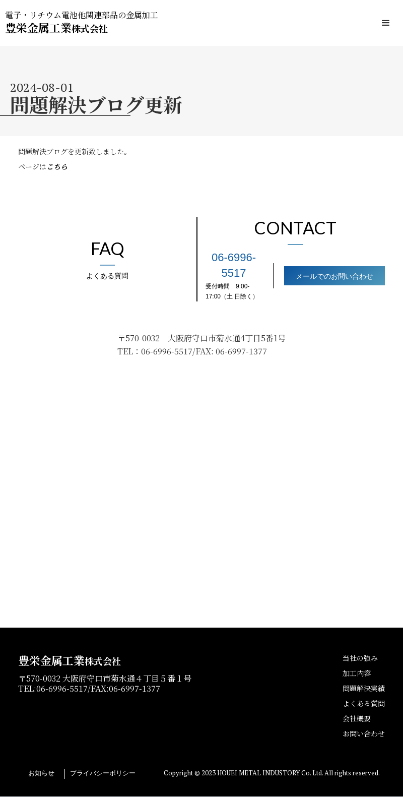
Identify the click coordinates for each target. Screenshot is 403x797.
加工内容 (357, 673)
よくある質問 (364, 703)
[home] (81, 23)
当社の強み (360, 658)
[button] (386, 23)
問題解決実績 (364, 688)
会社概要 (357, 718)
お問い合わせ (364, 733)
